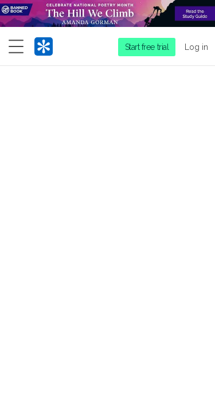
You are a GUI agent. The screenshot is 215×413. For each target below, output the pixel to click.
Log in (196, 47)
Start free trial (147, 47)
